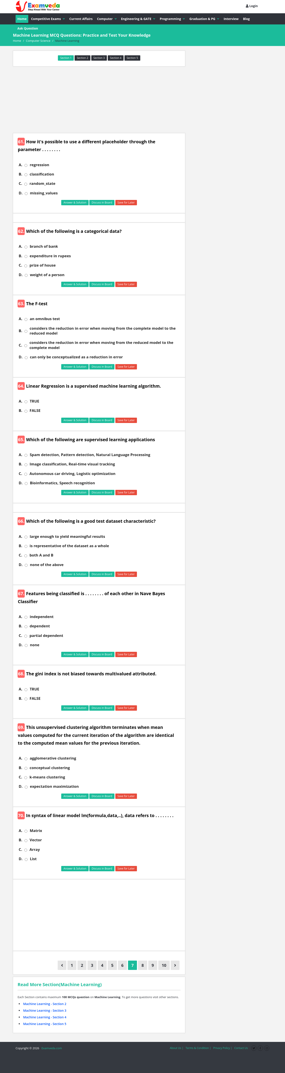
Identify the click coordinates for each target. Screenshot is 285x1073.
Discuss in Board (102, 202)
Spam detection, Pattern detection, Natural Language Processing (90, 454)
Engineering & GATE (138, 19)
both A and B (41, 555)
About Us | (176, 1048)
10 (164, 965)
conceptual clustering (50, 767)
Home (21, 19)
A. (20, 164)
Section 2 (82, 58)
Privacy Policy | (222, 1048)
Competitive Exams (48, 19)
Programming (172, 19)
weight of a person (47, 274)
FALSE (35, 410)
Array (34, 849)
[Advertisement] (99, 100)
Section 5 (132, 58)
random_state (42, 183)
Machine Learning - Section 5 (44, 1024)
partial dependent (46, 635)
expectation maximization (54, 786)
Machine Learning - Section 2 (44, 1004)
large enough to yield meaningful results (67, 536)
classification (42, 174)
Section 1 (65, 58)
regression (39, 164)
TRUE (34, 401)
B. (20, 174)
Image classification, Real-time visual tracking (72, 464)
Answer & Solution (74, 202)
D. (20, 193)
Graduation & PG (204, 19)
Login (252, 6)
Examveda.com (51, 1048)
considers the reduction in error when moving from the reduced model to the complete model (101, 345)
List (33, 858)
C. (20, 183)
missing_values (44, 193)
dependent (40, 626)
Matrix (36, 830)
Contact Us (241, 1048)
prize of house (42, 265)
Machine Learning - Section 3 (44, 1010)
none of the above (46, 564)
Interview (231, 19)
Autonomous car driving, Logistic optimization (72, 473)
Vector (36, 840)
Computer (107, 19)
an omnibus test (45, 318)
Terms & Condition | (198, 1048)
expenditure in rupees (50, 255)
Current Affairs (81, 19)
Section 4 (115, 58)
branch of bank (44, 246)
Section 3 (99, 58)
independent (41, 616)
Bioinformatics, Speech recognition (62, 483)
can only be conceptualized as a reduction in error (76, 357)
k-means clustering (47, 777)
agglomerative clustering (53, 758)
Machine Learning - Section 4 (44, 1017)
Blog (246, 19)
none (34, 644)
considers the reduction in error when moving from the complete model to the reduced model (103, 331)
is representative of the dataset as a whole (69, 545)
